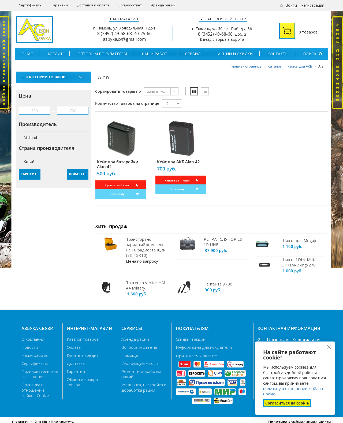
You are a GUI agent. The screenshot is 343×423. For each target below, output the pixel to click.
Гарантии (59, 5)
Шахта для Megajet (300, 240)
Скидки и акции (191, 339)
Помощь (129, 355)
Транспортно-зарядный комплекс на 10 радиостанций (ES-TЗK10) (146, 247)
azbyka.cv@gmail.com (124, 39)
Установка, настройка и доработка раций (143, 387)
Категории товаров (44, 77)
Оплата (74, 347)
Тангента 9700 (218, 284)
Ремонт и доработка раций (141, 374)
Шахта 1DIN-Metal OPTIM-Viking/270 (299, 262)
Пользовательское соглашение (39, 374)
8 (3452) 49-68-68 (114, 33)
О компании (32, 339)
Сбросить (30, 174)
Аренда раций (163, 5)
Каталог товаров (83, 339)
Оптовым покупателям (102, 53)
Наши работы (156, 53)
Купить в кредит (83, 355)
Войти (291, 5)
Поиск (312, 53)
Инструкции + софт (140, 363)
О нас (27, 53)
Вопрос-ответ (130, 5)
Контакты (277, 53)
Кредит (55, 53)
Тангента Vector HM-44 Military (146, 285)
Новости (29, 347)
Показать (78, 174)
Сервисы (194, 53)
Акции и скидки (235, 53)
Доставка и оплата (93, 5)
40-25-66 (143, 33)
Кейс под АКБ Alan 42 (178, 161)
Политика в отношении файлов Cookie (35, 390)
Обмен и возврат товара (83, 382)
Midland (28, 137)
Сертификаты (30, 5)
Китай (26, 161)
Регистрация (312, 5)
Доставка (76, 363)
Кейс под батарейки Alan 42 (117, 164)
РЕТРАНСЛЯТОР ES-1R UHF (224, 241)
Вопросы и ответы (139, 347)
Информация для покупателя (204, 347)
